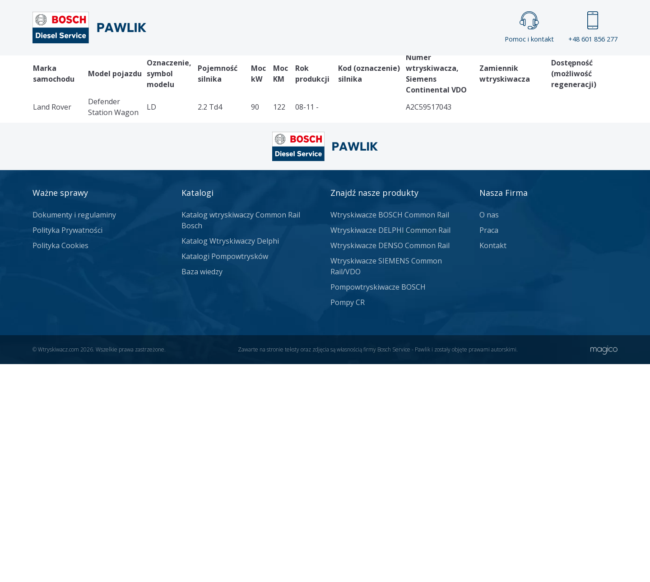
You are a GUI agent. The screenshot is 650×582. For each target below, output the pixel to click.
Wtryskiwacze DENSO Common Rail (390, 463)
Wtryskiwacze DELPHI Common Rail (390, 448)
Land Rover (235, 243)
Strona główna (225, 70)
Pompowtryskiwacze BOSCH (378, 505)
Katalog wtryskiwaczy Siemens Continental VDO (121, 243)
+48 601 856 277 (593, 27)
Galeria (290, 70)
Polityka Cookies (60, 463)
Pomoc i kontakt (529, 27)
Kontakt (438, 70)
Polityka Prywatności (67, 448)
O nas (489, 433)
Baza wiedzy (202, 489)
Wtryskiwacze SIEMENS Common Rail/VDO (386, 484)
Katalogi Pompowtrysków (224, 474)
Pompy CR (347, 520)
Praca (338, 70)
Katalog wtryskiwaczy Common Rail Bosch (240, 438)
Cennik (385, 70)
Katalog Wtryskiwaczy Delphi (230, 459)
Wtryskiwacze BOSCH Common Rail (389, 433)
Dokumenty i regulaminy (74, 433)
